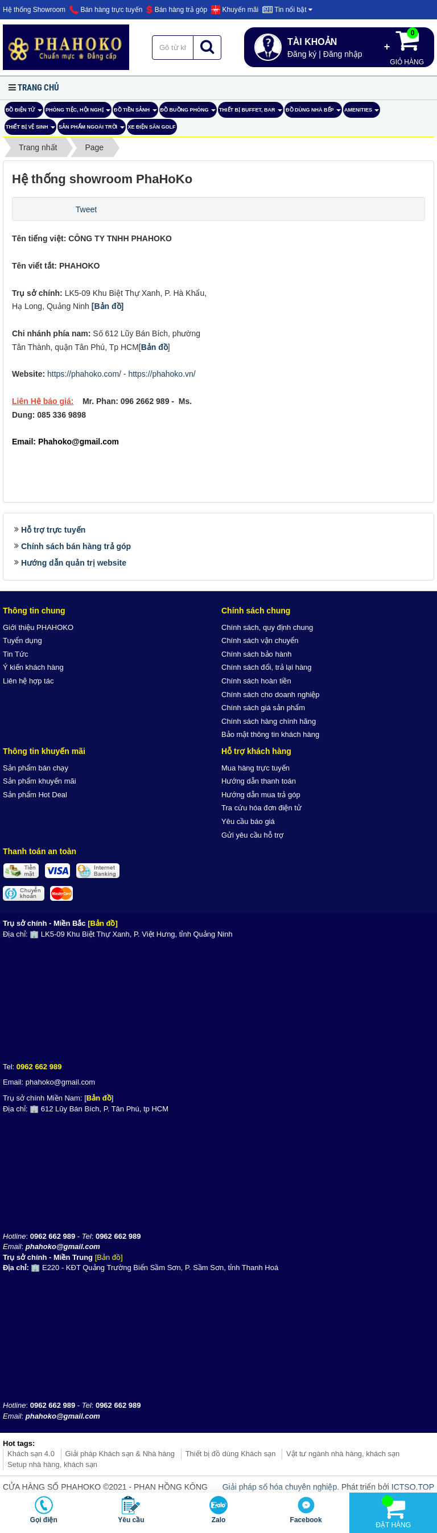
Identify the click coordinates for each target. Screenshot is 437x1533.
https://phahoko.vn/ (161, 373)
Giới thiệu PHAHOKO (38, 627)
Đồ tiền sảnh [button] (135, 112)
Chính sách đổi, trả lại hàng (266, 667)
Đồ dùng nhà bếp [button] (313, 112)
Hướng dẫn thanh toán (258, 781)
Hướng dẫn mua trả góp (260, 794)
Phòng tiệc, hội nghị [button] (78, 112)
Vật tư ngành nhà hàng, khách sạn (342, 1453)
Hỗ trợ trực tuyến (53, 529)
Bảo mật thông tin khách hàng (270, 734)
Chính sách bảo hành (256, 654)
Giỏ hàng (407, 46)
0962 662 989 (39, 1066)
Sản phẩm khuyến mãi (39, 781)
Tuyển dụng (22, 640)
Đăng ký (301, 54)
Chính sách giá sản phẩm (263, 707)
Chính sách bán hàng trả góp (76, 546)
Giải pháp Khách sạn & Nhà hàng (120, 1453)
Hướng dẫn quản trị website (73, 562)
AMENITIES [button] (362, 112)
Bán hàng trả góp (176, 9)
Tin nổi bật (287, 10)
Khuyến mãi (234, 9)
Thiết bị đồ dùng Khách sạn (230, 1453)
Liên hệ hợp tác (28, 681)
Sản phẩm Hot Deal (35, 794)
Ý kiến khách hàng (33, 667)
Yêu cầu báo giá (248, 821)
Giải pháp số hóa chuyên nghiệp (279, 1486)
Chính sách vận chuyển (259, 640)
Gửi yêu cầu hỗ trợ (252, 835)
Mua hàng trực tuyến (255, 768)
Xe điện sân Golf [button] (152, 127)
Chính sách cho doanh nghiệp (270, 694)
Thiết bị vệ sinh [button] (30, 129)
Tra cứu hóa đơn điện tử (261, 807)
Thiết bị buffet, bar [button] (250, 112)
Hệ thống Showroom (34, 10)
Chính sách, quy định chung (267, 627)
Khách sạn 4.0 (31, 1453)
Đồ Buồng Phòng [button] (188, 112)
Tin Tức (15, 654)
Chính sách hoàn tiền (256, 681)
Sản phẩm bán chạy (35, 768)
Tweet (86, 209)
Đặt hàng (393, 1512)
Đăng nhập (342, 54)
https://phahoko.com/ (84, 373)
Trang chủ (38, 88)
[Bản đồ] (107, 306)
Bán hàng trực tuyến (105, 9)
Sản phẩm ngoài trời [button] (92, 129)
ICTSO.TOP (412, 1486)
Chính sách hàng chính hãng (268, 721)
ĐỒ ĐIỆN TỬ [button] (24, 112)
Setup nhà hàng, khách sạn (52, 1464)
